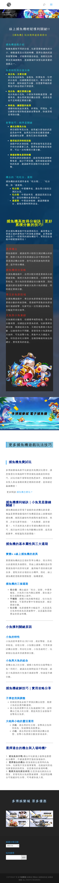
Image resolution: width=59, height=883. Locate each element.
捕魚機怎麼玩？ (25, 492)
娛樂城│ (24, 877)
